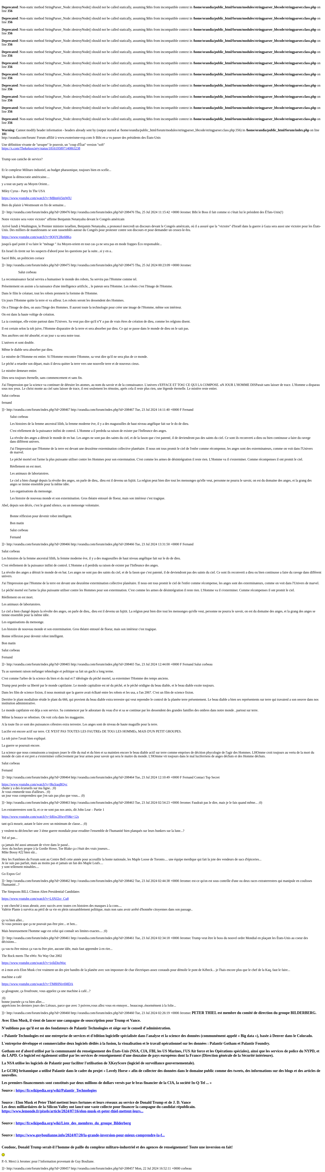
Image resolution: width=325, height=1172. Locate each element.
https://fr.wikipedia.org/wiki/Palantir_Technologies (56, 1090)
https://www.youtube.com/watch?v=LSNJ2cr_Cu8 (35, 898)
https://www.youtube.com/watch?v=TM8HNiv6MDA (37, 984)
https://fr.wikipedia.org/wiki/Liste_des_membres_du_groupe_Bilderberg (73, 1123)
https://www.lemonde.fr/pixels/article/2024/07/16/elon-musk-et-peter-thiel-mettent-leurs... (72, 1111)
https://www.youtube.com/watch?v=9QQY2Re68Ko (36, 237)
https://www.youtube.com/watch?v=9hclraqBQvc (34, 784)
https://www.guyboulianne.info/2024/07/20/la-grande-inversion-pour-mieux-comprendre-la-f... (90, 1135)
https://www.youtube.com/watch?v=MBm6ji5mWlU (37, 198)
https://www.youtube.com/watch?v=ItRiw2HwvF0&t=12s (40, 816)
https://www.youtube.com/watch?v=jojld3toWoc (34, 963)
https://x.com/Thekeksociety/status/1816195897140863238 (41, 148)
